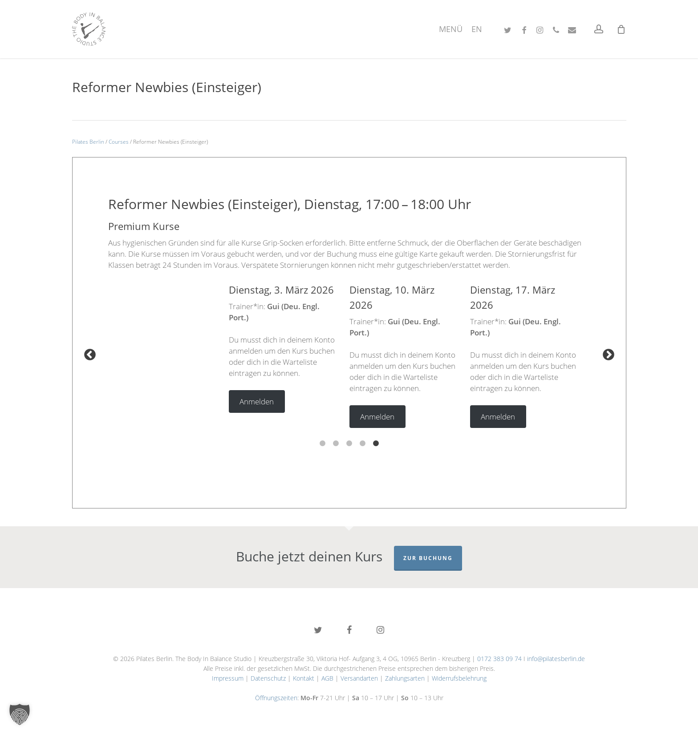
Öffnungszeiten (276, 698)
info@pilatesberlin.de (556, 658)
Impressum (227, 678)
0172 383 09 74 (499, 658)
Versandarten (359, 678)
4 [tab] (362, 439)
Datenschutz (268, 678)
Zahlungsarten (405, 678)
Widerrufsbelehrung (459, 678)
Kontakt (303, 678)
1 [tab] (322, 439)
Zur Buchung (428, 558)
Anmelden (256, 401)
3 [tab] (349, 439)
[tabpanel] (289, 347)
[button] (19, 714)
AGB (327, 678)
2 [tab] (335, 439)
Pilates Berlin (88, 141)
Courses (119, 141)
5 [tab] (375, 439)
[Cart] (621, 29)
